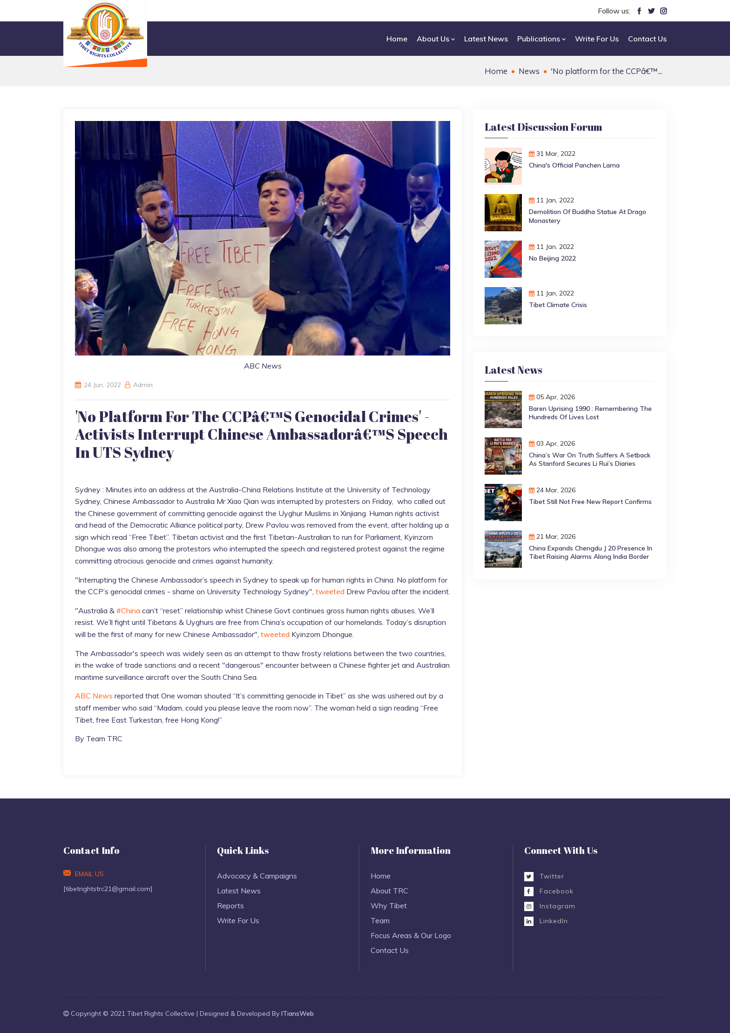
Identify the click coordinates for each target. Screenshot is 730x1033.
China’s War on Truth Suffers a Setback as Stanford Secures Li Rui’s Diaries (589, 459)
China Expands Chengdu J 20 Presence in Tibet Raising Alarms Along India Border (590, 552)
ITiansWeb (297, 1013)
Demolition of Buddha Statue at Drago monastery (587, 216)
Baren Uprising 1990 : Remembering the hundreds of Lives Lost (590, 412)
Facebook (549, 891)
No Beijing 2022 (552, 258)
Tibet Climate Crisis (558, 305)
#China (128, 610)
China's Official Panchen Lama (574, 165)
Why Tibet (389, 905)
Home (396, 38)
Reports (230, 905)
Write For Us (597, 38)
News (529, 71)
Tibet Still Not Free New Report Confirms (590, 501)
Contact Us (647, 38)
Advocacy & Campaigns (257, 875)
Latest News (486, 38)
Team (380, 920)
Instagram (549, 906)
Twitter (544, 876)
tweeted (330, 591)
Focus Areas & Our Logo (411, 935)
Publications (541, 38)
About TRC (389, 890)
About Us (436, 38)
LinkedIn (546, 921)
